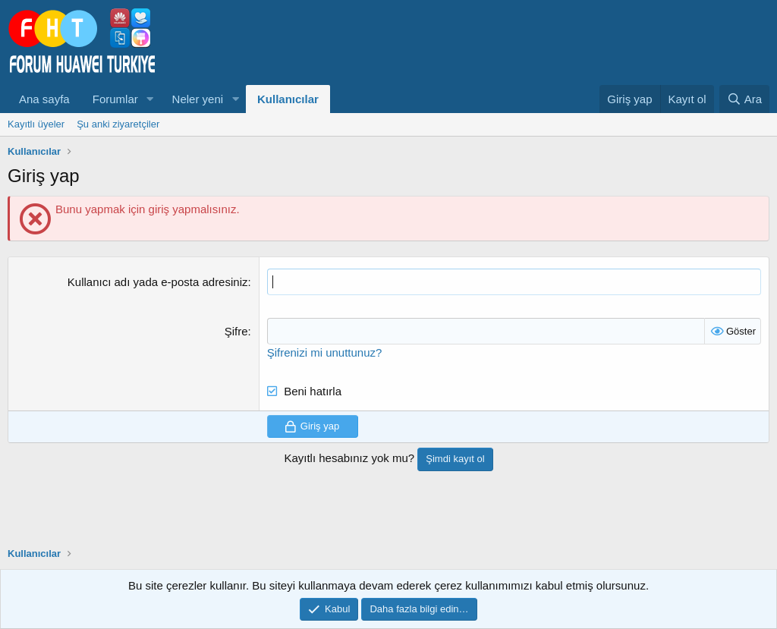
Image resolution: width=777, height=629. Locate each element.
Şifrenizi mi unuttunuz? (324, 352)
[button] (150, 99)
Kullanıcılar (288, 99)
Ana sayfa (44, 99)
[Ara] (744, 99)
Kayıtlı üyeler (36, 124)
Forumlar (115, 99)
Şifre (236, 331)
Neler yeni (198, 99)
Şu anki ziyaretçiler (118, 124)
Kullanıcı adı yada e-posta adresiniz (158, 281)
